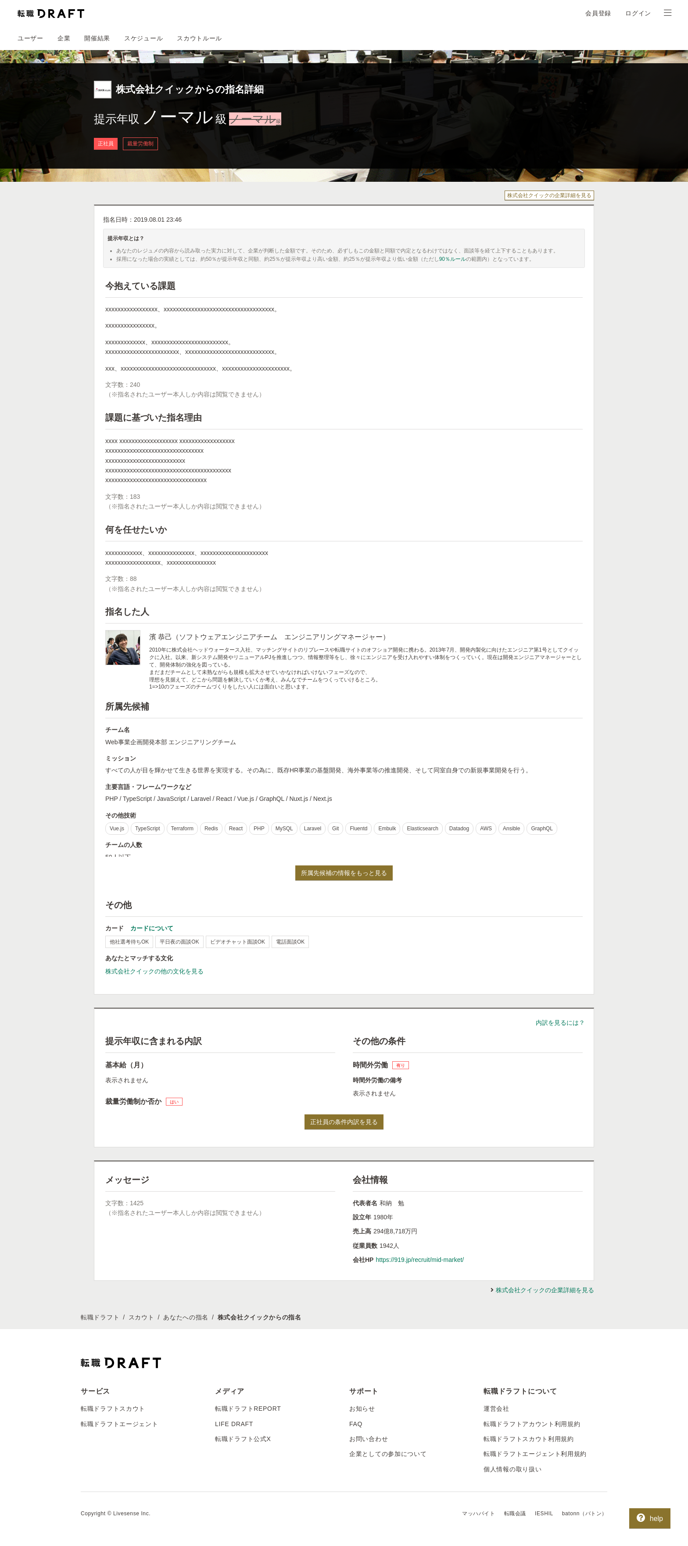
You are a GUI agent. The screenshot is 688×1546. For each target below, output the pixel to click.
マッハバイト (478, 1513)
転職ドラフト (100, 1317)
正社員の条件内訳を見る (344, 1121)
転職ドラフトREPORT (248, 1408)
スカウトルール (199, 38)
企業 (63, 38)
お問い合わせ (368, 1438)
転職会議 (515, 1513)
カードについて (151, 928)
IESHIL (544, 1513)
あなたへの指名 (185, 1317)
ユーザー (30, 38)
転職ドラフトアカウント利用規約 (532, 1423)
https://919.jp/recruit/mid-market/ (420, 1259)
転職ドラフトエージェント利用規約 (535, 1453)
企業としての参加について (387, 1453)
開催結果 (97, 38)
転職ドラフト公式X (243, 1438)
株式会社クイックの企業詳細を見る (549, 195)
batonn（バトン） (584, 1513)
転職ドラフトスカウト (113, 1408)
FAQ (355, 1423)
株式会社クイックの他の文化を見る (154, 971)
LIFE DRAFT (234, 1423)
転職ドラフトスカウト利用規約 (529, 1438)
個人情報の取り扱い (512, 1469)
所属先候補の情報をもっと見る (344, 872)
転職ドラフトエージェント (119, 1423)
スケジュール (143, 38)
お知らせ (362, 1408)
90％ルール (452, 259)
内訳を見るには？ (560, 1022)
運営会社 (496, 1408)
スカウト (141, 1317)
